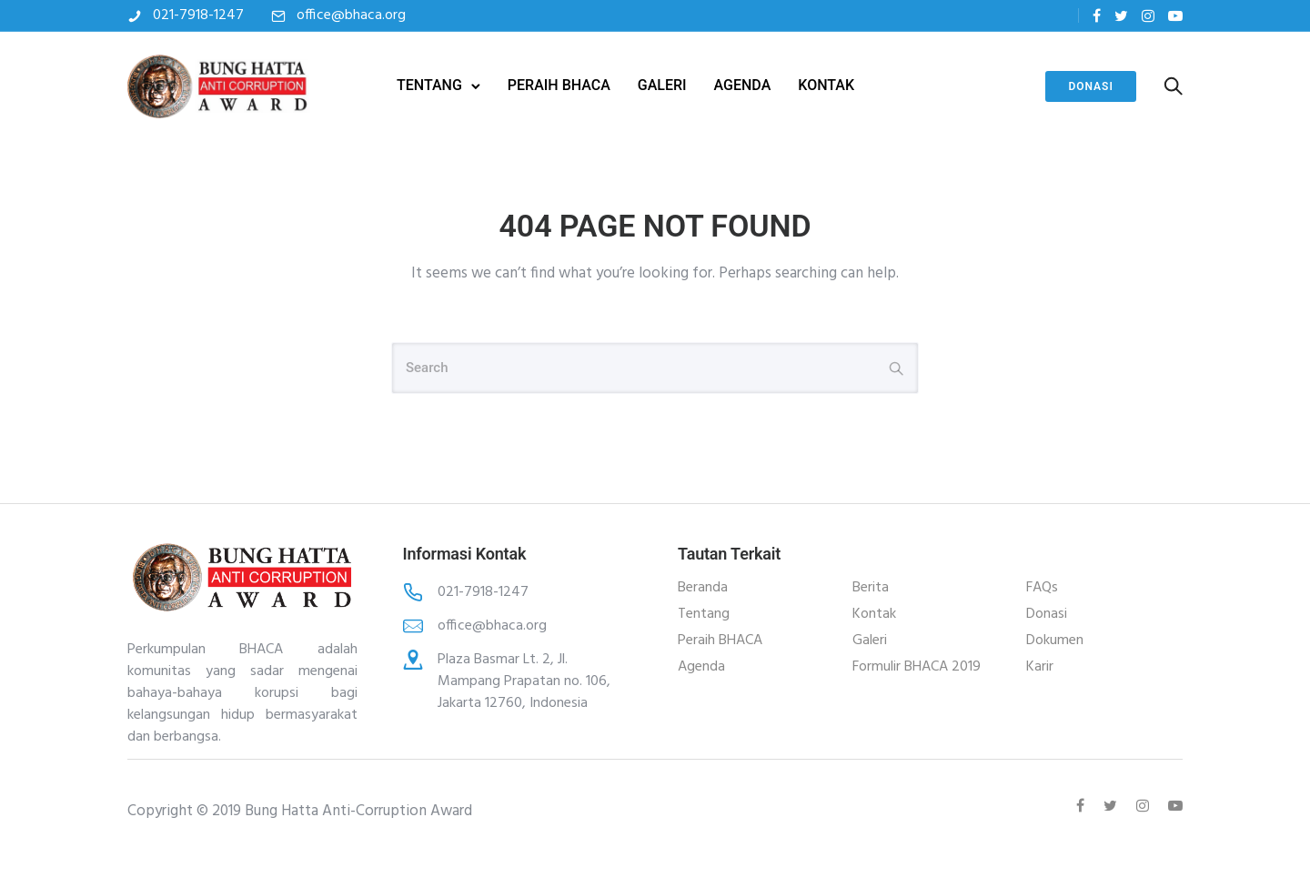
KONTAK (826, 85)
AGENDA (742, 85)
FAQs (1042, 588)
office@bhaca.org (351, 15)
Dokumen (1054, 640)
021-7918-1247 (198, 15)
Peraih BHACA (720, 640)
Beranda (703, 588)
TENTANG (429, 85)
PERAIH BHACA (559, 85)
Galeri (869, 640)
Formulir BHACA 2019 (916, 667)
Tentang (704, 614)
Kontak (874, 614)
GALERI (662, 85)
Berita (870, 588)
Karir (1039, 667)
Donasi (1090, 86)
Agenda (701, 667)
